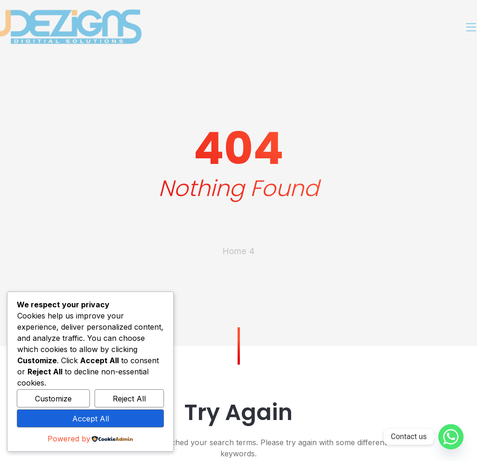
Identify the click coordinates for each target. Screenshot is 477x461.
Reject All (129, 398)
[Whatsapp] (450, 436)
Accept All (90, 418)
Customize (53, 398)
